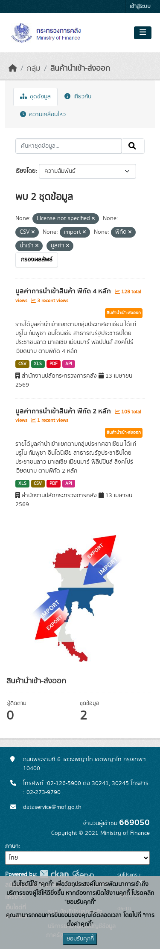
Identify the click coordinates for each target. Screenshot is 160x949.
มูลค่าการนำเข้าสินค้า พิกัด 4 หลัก (64, 291)
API (68, 364)
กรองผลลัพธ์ (36, 259)
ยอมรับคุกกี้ (80, 939)
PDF (53, 364)
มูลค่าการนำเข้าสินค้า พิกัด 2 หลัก (64, 411)
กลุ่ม (34, 68)
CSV (22, 364)
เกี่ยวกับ (77, 96)
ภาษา (12, 846)
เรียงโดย (25, 171)
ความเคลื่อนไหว (43, 114)
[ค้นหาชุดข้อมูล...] (68, 146)
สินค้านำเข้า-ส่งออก (80, 68)
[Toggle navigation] (142, 32)
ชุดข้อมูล (35, 96)
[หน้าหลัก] (13, 68)
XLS (38, 364)
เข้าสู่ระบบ (140, 7)
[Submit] (133, 146)
